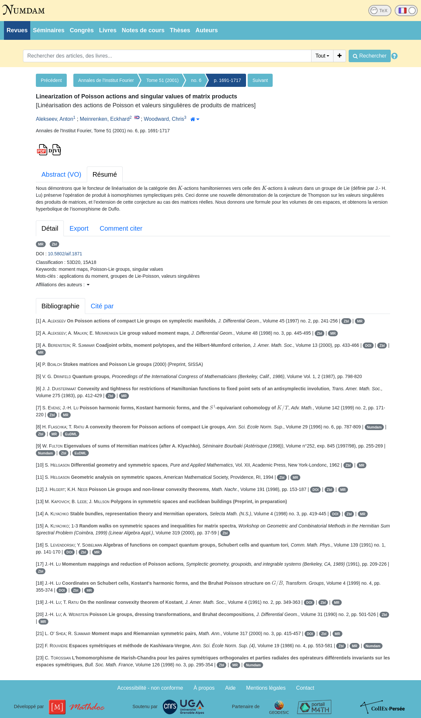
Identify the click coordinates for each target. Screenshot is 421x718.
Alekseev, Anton (54, 119)
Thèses (180, 30)
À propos (204, 688)
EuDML (71, 434)
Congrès (82, 30)
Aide (230, 688)
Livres (107, 30)
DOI (368, 345)
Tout (320, 56)
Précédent (51, 80)
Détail (49, 228)
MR (40, 244)
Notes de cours (143, 30)
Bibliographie (60, 306)
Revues (17, 30)
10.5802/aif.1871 (65, 253)
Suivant (260, 80)
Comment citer (121, 228)
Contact (305, 688)
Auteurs (206, 30)
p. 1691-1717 (227, 80)
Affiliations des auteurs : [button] (62, 284)
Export (78, 228)
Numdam (374, 427)
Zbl (54, 244)
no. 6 (196, 80)
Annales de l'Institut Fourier (106, 80)
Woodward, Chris (164, 119)
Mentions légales (265, 688)
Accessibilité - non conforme (150, 688)
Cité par (102, 306)
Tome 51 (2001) (162, 80)
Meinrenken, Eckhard (105, 119)
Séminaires (48, 30)
